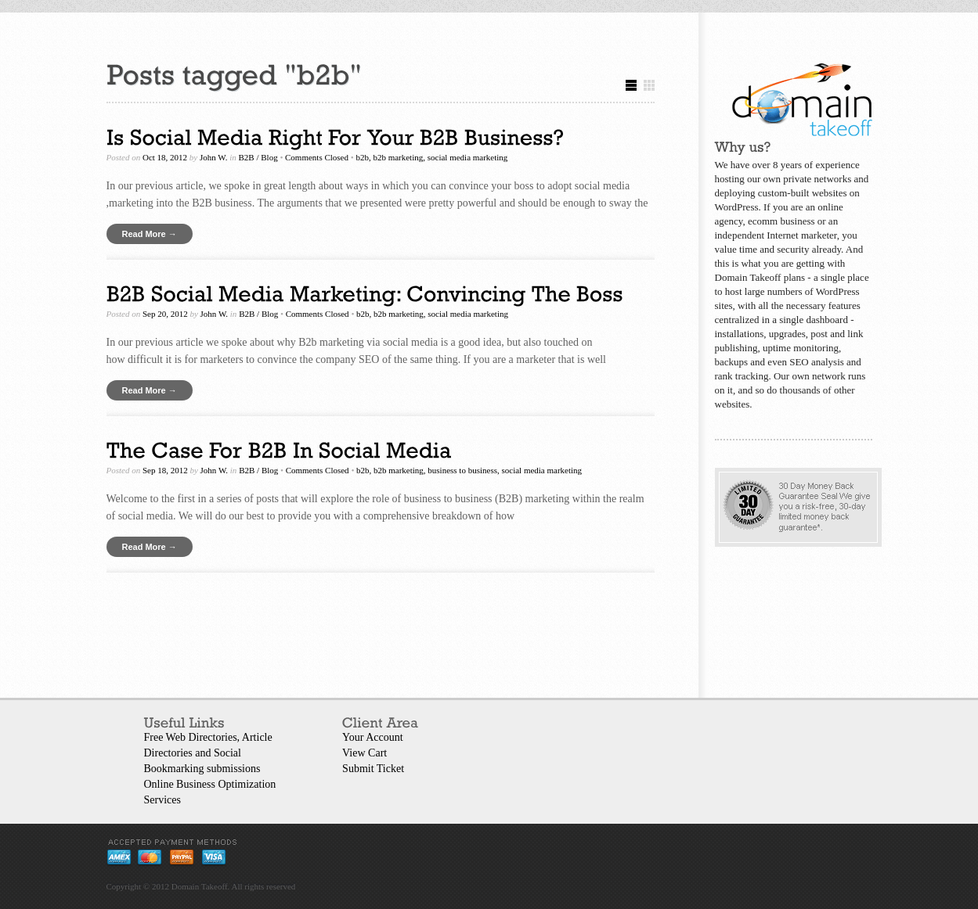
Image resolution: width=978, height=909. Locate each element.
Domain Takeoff (199, 886)
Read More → (149, 234)
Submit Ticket (373, 768)
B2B (246, 157)
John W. (214, 157)
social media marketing (468, 157)
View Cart (364, 753)
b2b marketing (398, 157)
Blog (269, 157)
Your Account (372, 737)
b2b (362, 157)
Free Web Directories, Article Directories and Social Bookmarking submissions (208, 752)
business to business (462, 470)
